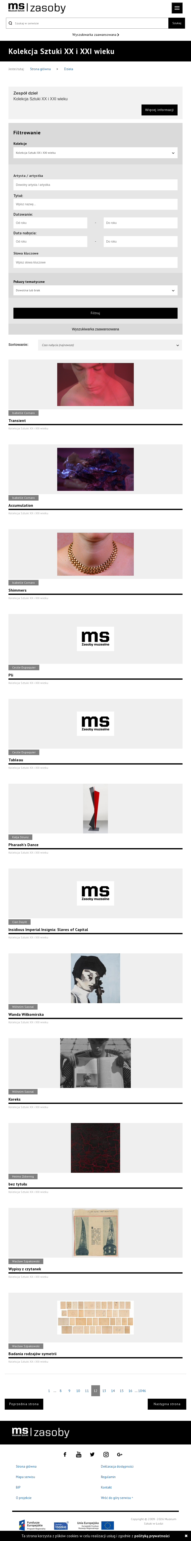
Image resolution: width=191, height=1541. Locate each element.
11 (87, 1390)
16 (130, 1390)
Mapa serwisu (25, 1477)
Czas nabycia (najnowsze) (111, 345)
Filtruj (95, 313)
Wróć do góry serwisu (117, 1498)
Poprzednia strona (24, 1404)
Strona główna (40, 69)
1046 (142, 1390)
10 (78, 1390)
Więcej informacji (159, 110)
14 (113, 1390)
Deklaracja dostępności (117, 1466)
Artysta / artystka (28, 175)
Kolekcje (20, 143)
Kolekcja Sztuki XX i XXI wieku (95, 152)
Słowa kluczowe (26, 253)
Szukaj (176, 23)
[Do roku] (141, 222)
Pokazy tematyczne (29, 281)
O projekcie (24, 1498)
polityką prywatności (152, 1536)
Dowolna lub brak (95, 290)
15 (122, 1390)
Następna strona (167, 1404)
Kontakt (106, 1487)
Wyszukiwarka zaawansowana (94, 34)
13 (104, 1390)
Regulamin (108, 1477)
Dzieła (68, 69)
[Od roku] (50, 222)
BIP (18, 1487)
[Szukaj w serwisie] (87, 23)
